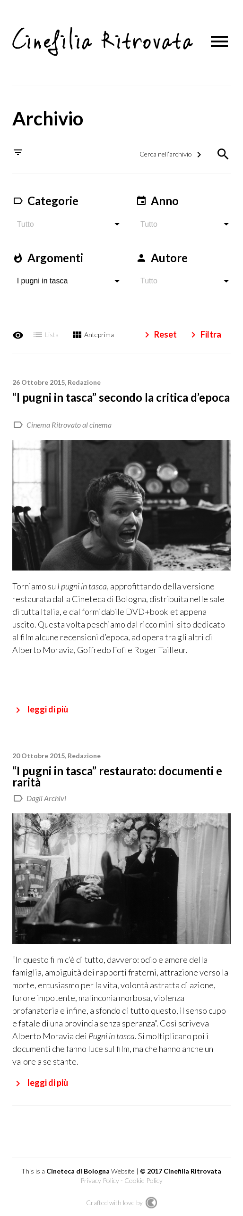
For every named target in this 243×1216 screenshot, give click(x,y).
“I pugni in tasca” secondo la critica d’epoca (121, 394)
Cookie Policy (143, 1178)
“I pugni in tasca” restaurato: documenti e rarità (117, 773)
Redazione (84, 379)
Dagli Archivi (46, 795)
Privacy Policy (99, 1178)
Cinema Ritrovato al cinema (69, 421)
